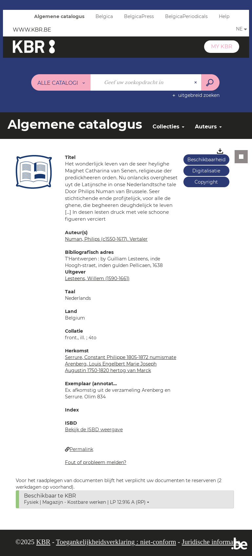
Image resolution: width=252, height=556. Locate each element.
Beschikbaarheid (206, 160)
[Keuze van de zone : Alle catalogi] (61, 82)
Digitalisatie (206, 171)
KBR (43, 542)
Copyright (206, 182)
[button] (34, 172)
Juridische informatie (211, 542)
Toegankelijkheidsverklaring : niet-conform (116, 542)
